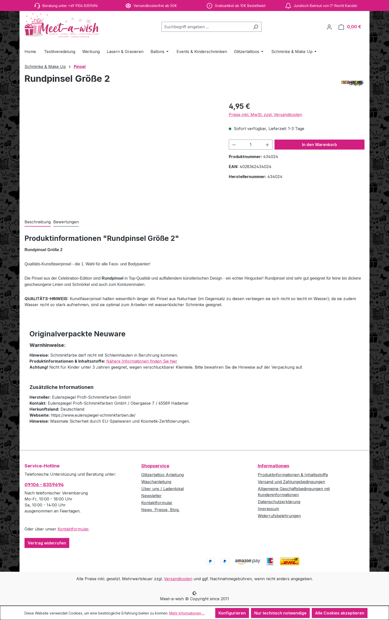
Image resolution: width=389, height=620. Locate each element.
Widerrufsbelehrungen (279, 515)
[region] (122, 155)
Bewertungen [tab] (66, 221)
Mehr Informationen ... (186, 613)
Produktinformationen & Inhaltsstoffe (293, 474)
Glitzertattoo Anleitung (162, 474)
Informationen (273, 465)
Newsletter (151, 495)
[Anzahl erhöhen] (267, 145)
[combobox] (206, 27)
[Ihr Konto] (329, 27)
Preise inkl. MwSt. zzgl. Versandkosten (265, 114)
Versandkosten (178, 578)
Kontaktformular (73, 528)
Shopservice (155, 465)
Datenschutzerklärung (279, 501)
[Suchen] (256, 27)
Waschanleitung (156, 481)
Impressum (268, 508)
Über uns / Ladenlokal (162, 488)
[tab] (37, 222)
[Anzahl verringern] (234, 145)
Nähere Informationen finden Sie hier (141, 361)
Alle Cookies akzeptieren (339, 612)
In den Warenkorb (319, 144)
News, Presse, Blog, (160, 509)
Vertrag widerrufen (47, 542)
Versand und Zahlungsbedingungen (291, 481)
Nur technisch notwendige (280, 612)
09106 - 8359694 (44, 484)
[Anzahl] (250, 145)
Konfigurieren (232, 612)
